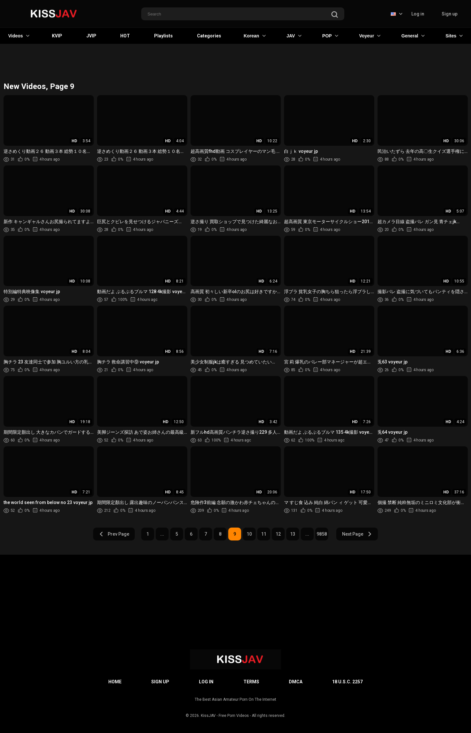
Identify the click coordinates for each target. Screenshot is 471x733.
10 (249, 534)
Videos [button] (19, 35)
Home (115, 681)
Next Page (357, 534)
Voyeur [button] (369, 35)
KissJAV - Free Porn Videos (225, 715)
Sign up (449, 13)
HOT (125, 35)
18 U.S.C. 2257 (347, 681)
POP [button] (330, 35)
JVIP (91, 35)
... (162, 534)
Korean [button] (255, 35)
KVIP (57, 35)
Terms (251, 681)
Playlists (163, 35)
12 (278, 534)
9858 (322, 534)
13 (292, 534)
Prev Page (114, 534)
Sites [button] (454, 35)
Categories (209, 35)
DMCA (295, 681)
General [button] (413, 35)
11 (263, 534)
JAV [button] (294, 35)
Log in (417, 13)
